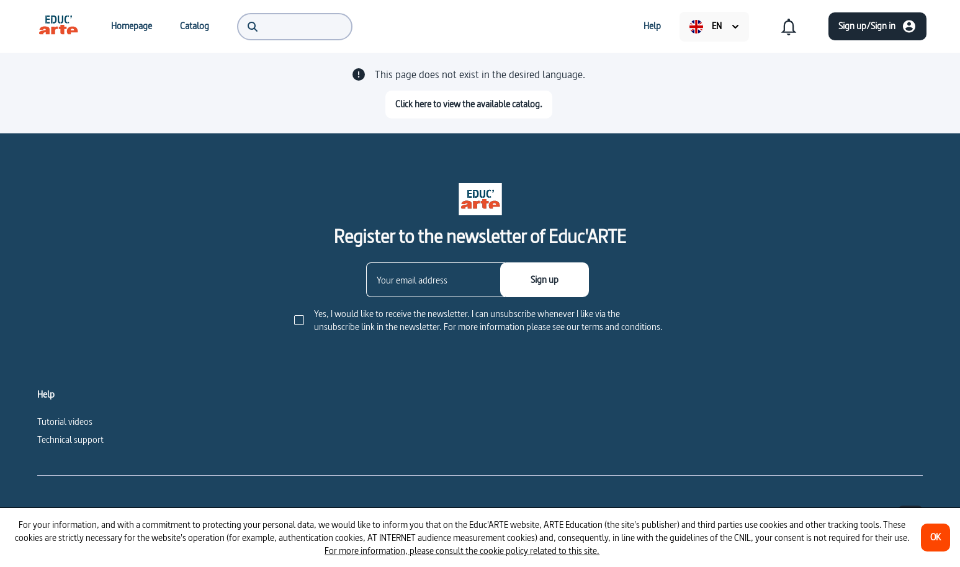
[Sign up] (544, 279)
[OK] (935, 537)
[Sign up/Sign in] (877, 26)
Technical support (70, 439)
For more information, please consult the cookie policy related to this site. (462, 550)
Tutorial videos (64, 421)
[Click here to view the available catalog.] (468, 104)
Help (46, 394)
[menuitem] (58, 26)
